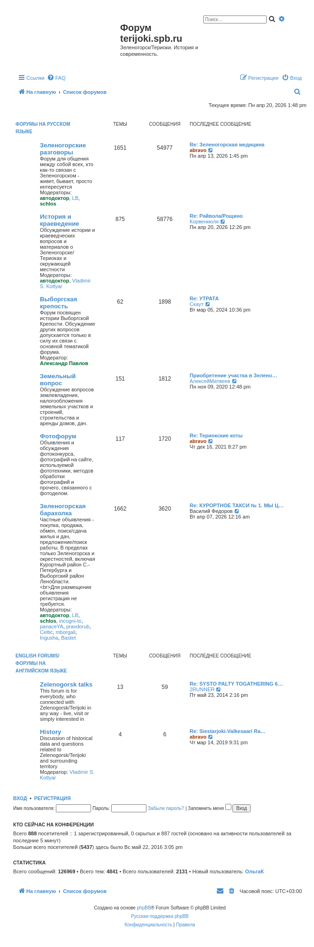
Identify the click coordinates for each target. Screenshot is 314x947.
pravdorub (78, 626)
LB (75, 198)
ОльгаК (254, 871)
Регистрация (52, 798)
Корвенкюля (204, 221)
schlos (48, 203)
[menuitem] (56, 78)
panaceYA (51, 626)
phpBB (144, 907)
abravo (198, 150)
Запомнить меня (209, 808)
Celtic (46, 632)
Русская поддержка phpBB (160, 916)
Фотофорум (58, 436)
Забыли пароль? (166, 808)
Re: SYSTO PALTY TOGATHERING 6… (236, 684)
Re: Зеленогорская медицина (227, 144)
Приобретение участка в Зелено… (233, 375)
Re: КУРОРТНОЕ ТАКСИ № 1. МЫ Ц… (236, 505)
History (50, 731)
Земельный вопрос (58, 380)
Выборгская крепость (58, 303)
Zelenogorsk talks (66, 684)
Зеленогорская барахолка (63, 510)
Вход (20, 798)
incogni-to (70, 621)
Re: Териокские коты (216, 435)
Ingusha (49, 638)
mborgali (66, 632)
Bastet (68, 638)
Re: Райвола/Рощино (216, 216)
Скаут (197, 304)
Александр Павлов (64, 363)
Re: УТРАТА (204, 298)
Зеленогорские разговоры (63, 149)
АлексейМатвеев (210, 381)
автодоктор (54, 198)
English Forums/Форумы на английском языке (41, 663)
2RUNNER (202, 689)
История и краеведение (59, 220)
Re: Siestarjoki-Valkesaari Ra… (228, 731)
